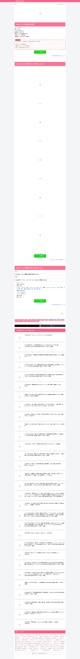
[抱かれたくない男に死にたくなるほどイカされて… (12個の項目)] (57, 645)
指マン (27, 287)
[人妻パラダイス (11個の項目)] (37, 649)
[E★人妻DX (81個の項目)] (17, 635)
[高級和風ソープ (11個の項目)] (25, 649)
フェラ (31, 287)
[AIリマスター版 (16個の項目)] (57, 642)
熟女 (40, 288)
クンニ (41, 287)
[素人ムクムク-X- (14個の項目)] (18, 645)
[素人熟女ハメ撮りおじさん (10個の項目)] (59, 650)
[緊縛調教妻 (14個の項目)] (62, 644)
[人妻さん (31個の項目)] (25, 637)
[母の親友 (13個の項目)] (37, 645)
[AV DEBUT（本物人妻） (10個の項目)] (47, 650)
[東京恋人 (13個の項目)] (41, 645)
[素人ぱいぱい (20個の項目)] (18, 640)
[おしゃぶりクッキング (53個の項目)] (45, 635)
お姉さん (61, 287)
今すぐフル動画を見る (40, 51)
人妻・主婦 (36, 288)
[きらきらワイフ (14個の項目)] (57, 644)
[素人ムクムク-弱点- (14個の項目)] (31, 645)
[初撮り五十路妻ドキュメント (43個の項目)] (55, 635)
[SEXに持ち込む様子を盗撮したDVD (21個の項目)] (38, 638)
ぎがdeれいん (23, 293)
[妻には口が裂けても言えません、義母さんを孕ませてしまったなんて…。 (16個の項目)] (26, 642)
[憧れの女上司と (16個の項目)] (40, 642)
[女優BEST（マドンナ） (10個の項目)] (36, 650)
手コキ (37, 287)
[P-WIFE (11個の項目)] (31, 649)
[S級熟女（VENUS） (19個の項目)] (26, 640)
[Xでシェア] (27, 326)
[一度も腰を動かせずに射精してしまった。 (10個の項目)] (23, 650)
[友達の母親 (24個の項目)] (57, 637)
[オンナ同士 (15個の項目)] (21, 644)
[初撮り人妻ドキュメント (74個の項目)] (30, 635)
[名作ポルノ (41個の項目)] (62, 635)
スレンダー (54, 287)
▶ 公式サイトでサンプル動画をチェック (58, 259)
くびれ (58, 287)
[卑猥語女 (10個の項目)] (50, 649)
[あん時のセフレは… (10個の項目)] (44, 649)
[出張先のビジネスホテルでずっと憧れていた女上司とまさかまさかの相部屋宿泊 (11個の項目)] (53, 647)
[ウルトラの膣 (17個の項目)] (42, 640)
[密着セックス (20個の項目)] (62, 638)
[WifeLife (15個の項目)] (17, 644)
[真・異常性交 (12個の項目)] (46, 645)
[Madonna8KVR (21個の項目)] (48, 638)
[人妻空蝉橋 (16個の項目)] (62, 642)
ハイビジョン (23, 287)
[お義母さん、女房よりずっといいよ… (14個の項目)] (47, 644)
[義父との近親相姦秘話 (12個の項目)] (19, 647)
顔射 (19, 288)
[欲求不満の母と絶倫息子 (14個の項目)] (37, 644)
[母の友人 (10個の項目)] (63, 649)
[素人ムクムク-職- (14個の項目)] (24, 645)
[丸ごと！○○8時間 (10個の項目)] (56, 649)
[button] (52, 326)
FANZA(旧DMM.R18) (32, 41)
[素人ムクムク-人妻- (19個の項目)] (35, 640)
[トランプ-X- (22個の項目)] (29, 638)
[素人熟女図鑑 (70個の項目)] (38, 635)
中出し (22, 288)
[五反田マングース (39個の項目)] (18, 637)
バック (34, 287)
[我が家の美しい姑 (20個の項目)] (55, 638)
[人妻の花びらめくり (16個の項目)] (50, 640)
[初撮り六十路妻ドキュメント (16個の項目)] (49, 642)
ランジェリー (48, 287)
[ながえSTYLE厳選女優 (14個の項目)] (28, 644)
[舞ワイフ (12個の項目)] (26, 647)
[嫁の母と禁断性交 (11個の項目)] (18, 649)
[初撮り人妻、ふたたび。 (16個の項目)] (60, 640)
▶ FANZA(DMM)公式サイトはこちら (58, 55)
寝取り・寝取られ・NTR (28, 288)
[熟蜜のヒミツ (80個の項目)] (23, 635)
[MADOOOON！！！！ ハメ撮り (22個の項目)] (20, 638)
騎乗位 (44, 287)
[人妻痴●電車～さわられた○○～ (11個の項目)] (34, 647)
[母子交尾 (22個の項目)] (62, 637)
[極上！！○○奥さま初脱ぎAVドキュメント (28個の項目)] (47, 637)
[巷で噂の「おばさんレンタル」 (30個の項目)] (33, 637)
